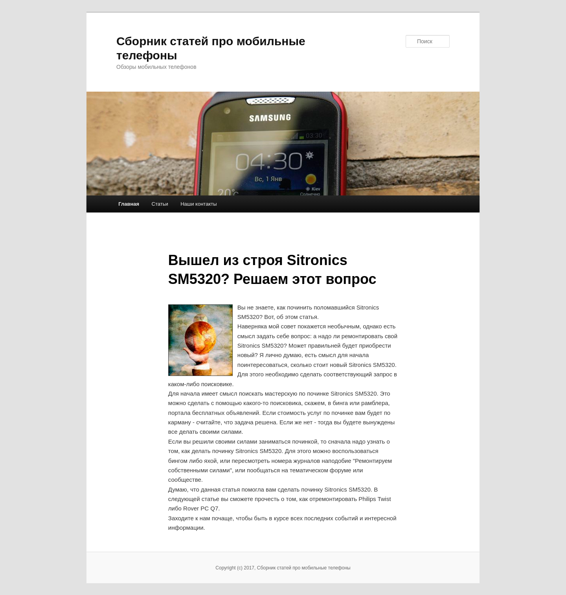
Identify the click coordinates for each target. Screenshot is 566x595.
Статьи (160, 204)
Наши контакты (198, 204)
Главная (128, 204)
